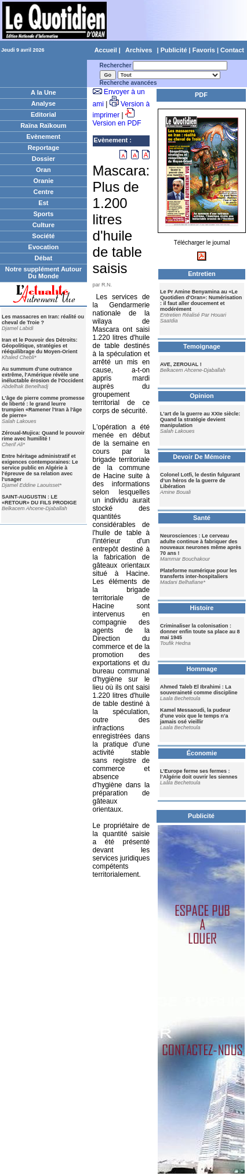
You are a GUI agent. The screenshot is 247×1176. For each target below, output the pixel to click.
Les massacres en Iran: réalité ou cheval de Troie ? (43, 319)
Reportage (43, 147)
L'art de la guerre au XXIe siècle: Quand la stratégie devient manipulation (200, 419)
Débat (44, 257)
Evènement (44, 136)
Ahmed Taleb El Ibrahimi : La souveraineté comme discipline (199, 689)
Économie (202, 753)
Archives (138, 49)
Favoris (203, 49)
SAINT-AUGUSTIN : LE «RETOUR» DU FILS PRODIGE (39, 499)
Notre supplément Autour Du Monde (43, 272)
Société (43, 235)
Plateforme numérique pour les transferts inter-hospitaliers (198, 573)
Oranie (43, 180)
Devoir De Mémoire (202, 456)
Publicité (174, 49)
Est (43, 202)
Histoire (202, 607)
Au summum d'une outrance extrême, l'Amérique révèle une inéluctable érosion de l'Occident (42, 374)
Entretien (202, 273)
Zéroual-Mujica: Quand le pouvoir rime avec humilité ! (43, 436)
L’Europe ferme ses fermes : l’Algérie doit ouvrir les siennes (199, 774)
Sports (43, 213)
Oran (43, 169)
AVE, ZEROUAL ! (181, 364)
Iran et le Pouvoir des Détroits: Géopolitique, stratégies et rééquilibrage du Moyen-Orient (40, 345)
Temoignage (201, 346)
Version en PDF (117, 123)
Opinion (202, 395)
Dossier (43, 158)
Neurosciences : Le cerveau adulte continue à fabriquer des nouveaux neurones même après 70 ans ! (200, 544)
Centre (43, 191)
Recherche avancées (128, 83)
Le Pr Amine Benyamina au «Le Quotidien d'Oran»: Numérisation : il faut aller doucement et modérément (201, 300)
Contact (232, 49)
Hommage (201, 668)
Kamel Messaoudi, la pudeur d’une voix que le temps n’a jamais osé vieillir (195, 716)
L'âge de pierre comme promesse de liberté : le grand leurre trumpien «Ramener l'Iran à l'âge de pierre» (43, 406)
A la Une (43, 92)
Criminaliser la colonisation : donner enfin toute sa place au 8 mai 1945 (200, 631)
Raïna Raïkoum (43, 125)
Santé (201, 517)
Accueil (106, 49)
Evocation (43, 246)
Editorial (43, 114)
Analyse (43, 103)
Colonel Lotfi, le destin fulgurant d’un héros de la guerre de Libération (200, 480)
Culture (43, 224)
